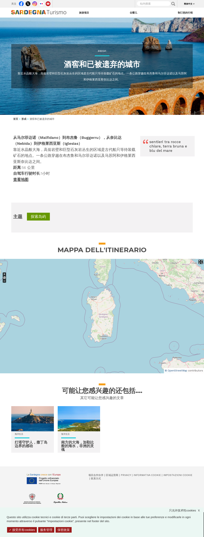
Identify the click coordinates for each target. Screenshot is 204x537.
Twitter (28, 3)
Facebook (21, 3)
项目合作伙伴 (95, 475)
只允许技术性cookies (186, 510)
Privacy (126, 475)
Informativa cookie (147, 475)
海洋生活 (19, 434)
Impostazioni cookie (177, 475)
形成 (23, 119)
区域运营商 (112, 475)
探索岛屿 (102, 51)
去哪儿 (133, 12)
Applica (173, 3)
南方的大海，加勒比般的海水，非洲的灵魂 (77, 446)
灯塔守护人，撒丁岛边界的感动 (31, 444)
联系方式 (96, 478)
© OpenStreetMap (176, 370)
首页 (15, 119)
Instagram (34, 3)
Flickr (41, 3)
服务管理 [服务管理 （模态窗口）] (46, 529)
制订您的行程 (185, 12)
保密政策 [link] (63, 529)
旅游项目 (84, 12)
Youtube (48, 3)
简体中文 (188, 3)
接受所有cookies (22, 529)
